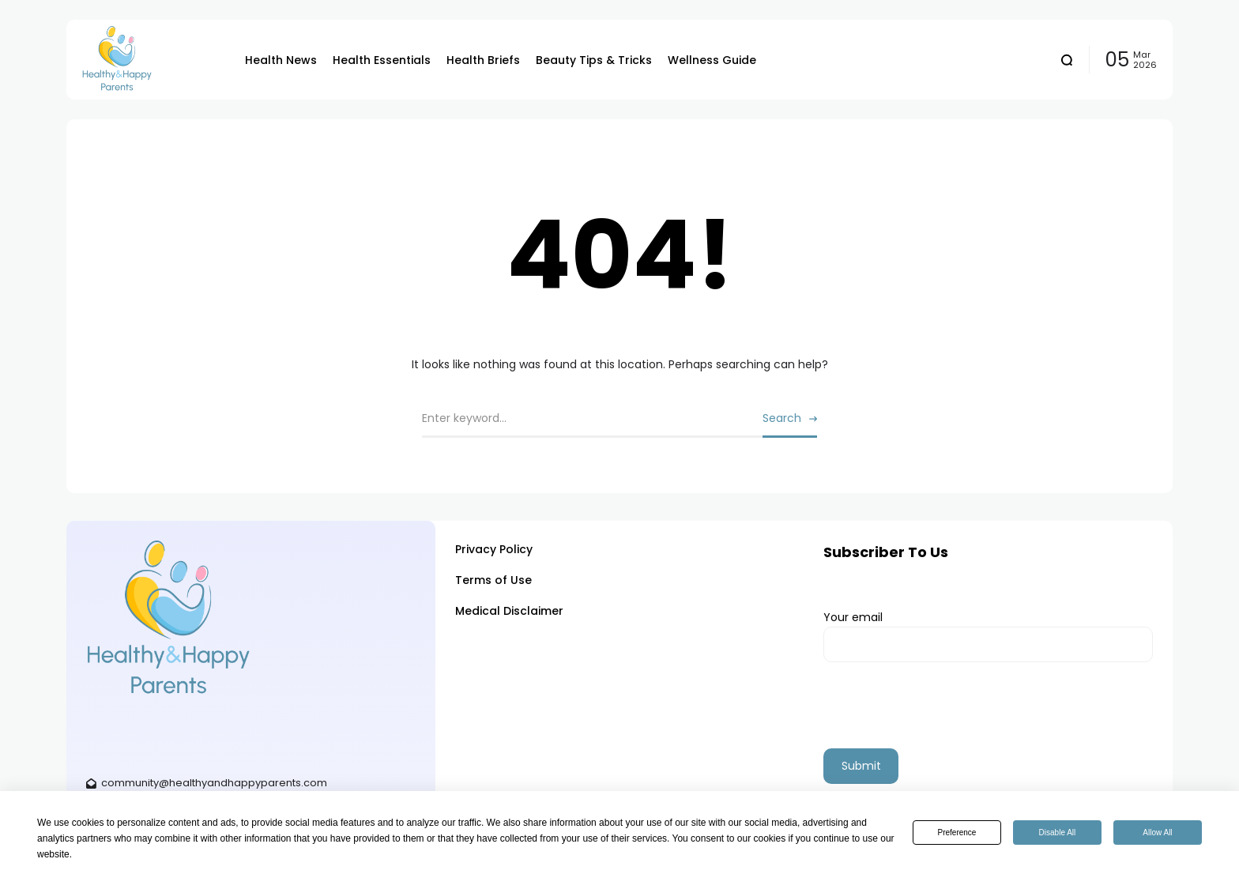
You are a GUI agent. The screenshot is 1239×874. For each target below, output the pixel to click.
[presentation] (943, 717)
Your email (988, 636)
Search (782, 418)
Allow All (1157, 832)
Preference (957, 832)
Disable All (1057, 832)
